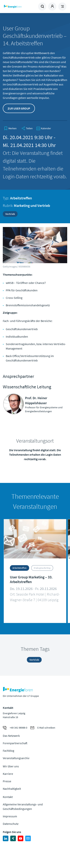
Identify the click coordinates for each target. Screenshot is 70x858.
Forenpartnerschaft (15, 743)
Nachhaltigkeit (12, 788)
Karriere (8, 774)
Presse (7, 781)
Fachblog (8, 750)
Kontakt (8, 797)
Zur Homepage (19, 7)
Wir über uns (11, 766)
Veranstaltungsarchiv (16, 758)
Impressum (10, 816)
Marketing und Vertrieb (32, 205)
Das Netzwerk (11, 736)
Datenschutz (10, 824)
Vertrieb (10, 214)
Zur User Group (19, 108)
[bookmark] (10, 128)
